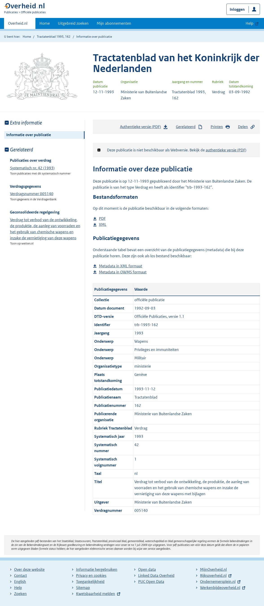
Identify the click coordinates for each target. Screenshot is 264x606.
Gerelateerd (189, 126)
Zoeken (20, 593)
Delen (246, 126)
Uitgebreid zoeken (73, 23)
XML (102, 225)
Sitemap (83, 587)
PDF (102, 219)
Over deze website (29, 569)
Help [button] (249, 23)
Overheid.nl (17, 24)
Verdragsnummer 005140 (31, 193)
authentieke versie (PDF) (226, 150)
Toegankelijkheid (90, 581)
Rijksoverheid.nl (213, 575)
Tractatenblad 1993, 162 (53, 37)
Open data (147, 569)
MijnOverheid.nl (213, 569)
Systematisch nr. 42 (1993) (32, 168)
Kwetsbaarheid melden (95, 593)
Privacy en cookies (91, 575)
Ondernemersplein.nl (218, 581)
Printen (220, 126)
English (20, 581)
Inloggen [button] (237, 9)
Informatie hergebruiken (96, 569)
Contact (20, 575)
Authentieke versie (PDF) (144, 128)
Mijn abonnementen (114, 23)
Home (44, 23)
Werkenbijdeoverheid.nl (220, 587)
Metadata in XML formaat (120, 266)
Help (18, 587)
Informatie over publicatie (28, 134)
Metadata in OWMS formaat (122, 272)
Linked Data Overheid (156, 575)
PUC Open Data (151, 581)
